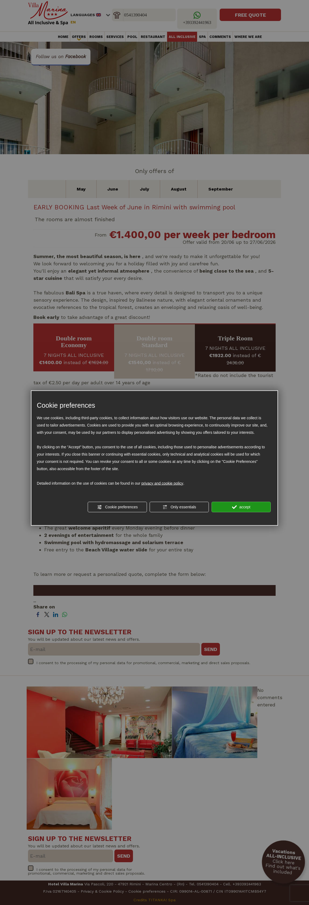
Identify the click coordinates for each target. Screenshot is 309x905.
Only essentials (179, 507)
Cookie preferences (117, 507)
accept (241, 507)
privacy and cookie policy (162, 483)
